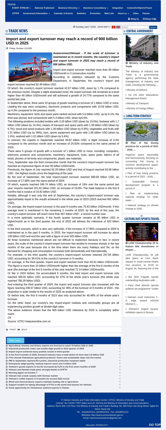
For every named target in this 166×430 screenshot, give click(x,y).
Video (136, 13)
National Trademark (44, 8)
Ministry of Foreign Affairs (140, 108)
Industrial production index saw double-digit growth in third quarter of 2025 (46, 348)
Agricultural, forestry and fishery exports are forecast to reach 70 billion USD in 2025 (51, 345)
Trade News (18, 31)
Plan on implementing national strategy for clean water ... (142, 197)
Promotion (95, 13)
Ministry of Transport (138, 103)
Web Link (109, 13)
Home (12, 4)
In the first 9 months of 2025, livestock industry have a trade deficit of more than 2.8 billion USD (56, 355)
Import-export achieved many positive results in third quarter (39, 351)
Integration (117, 8)
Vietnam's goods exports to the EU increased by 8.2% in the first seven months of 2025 (52, 367)
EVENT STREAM (21, 8)
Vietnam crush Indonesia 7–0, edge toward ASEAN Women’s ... (142, 300)
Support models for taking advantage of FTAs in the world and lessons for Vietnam (50, 385)
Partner (146, 13)
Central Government (139, 31)
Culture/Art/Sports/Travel (139, 8)
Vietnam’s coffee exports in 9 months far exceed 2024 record (39, 379)
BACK (22, 329)
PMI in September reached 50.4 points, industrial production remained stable (47, 361)
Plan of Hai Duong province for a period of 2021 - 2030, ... (142, 146)
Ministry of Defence (137, 90)
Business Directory (69, 8)
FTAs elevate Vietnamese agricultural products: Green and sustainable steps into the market (55, 357)
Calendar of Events (63, 13)
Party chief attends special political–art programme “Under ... (142, 288)
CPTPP (15, 13)
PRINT (11, 329)
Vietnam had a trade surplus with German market (33, 376)
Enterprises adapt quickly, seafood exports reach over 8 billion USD (42, 363)
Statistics (81, 13)
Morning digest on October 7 (23, 373)
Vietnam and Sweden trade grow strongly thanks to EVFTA (38, 369)
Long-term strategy (138, 116)
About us (123, 13)
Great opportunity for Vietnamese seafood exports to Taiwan (39, 388)
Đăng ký (133, 19)
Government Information (36, 13)
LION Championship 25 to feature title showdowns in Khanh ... (142, 246)
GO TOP (155, 424)
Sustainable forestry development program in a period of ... (142, 185)
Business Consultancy (95, 8)
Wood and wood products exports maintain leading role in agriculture (43, 382)
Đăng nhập (149, 19)
